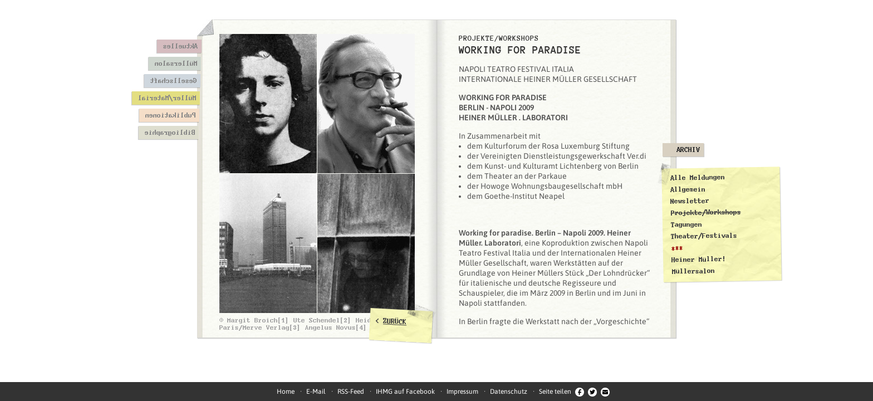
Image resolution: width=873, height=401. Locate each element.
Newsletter (689, 201)
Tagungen (686, 225)
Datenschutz (508, 391)
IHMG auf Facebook (405, 391)
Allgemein (687, 189)
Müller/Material (167, 98)
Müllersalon (175, 63)
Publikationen (170, 115)
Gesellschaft (173, 81)
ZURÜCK (395, 321)
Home (286, 391)
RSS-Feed (350, 391)
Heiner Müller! (698, 259)
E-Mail (316, 391)
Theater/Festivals (704, 236)
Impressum (462, 391)
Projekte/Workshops (706, 212)
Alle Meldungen (697, 177)
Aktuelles (180, 46)
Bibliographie (169, 132)
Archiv (688, 150)
